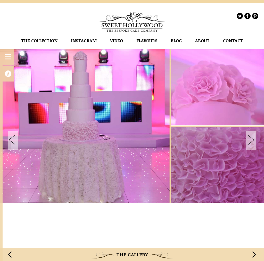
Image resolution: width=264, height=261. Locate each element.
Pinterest (255, 16)
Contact (233, 40)
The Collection (39, 40)
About (202, 40)
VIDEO (116, 40)
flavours (147, 40)
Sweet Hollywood (132, 22)
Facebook (247, 16)
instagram (84, 40)
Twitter (240, 16)
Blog (176, 40)
